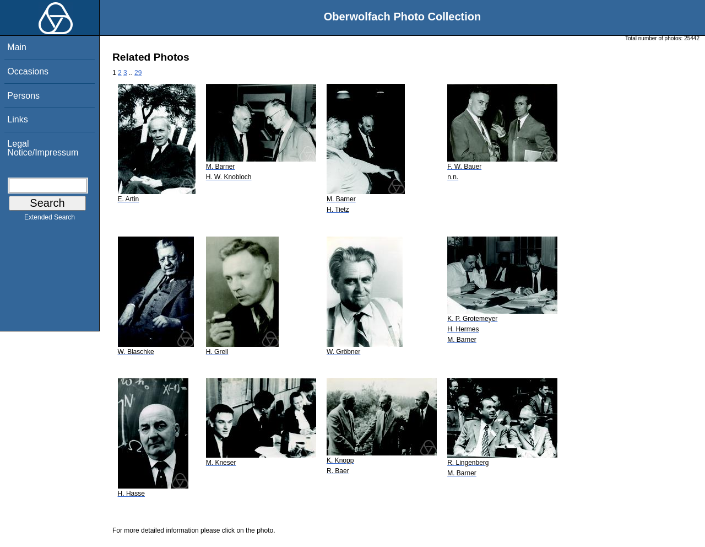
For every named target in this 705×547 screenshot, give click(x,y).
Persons (23, 95)
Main (16, 47)
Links (17, 119)
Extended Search (49, 219)
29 (138, 73)
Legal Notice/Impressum (42, 148)
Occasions (27, 71)
